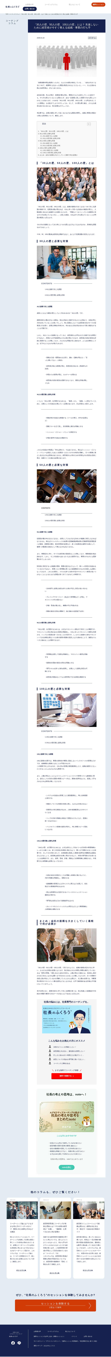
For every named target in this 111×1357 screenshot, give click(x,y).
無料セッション (98, 4)
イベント (79, 1337)
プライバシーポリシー (53, 1341)
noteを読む (66, 1167)
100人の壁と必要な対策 (48, 148)
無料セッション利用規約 (70, 1341)
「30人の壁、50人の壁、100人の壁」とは (54, 131)
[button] (88, 124)
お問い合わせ (30, 9)
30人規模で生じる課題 (50, 136)
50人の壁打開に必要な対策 (51, 145)
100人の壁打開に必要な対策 (52, 152)
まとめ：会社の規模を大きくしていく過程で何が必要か (59, 155)
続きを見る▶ (21, 1270)
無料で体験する (65, 1076)
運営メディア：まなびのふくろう (44, 1346)
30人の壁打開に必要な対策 (51, 138)
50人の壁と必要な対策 (47, 141)
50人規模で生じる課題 (50, 143)
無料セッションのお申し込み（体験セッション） (51, 1337)
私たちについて (74, 4)
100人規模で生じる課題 (50, 150)
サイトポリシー (39, 1341)
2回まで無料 (55, 1305)
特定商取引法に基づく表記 (88, 1341)
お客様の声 (29, 4)
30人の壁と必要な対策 (47, 133)
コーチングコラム (51, 4)
